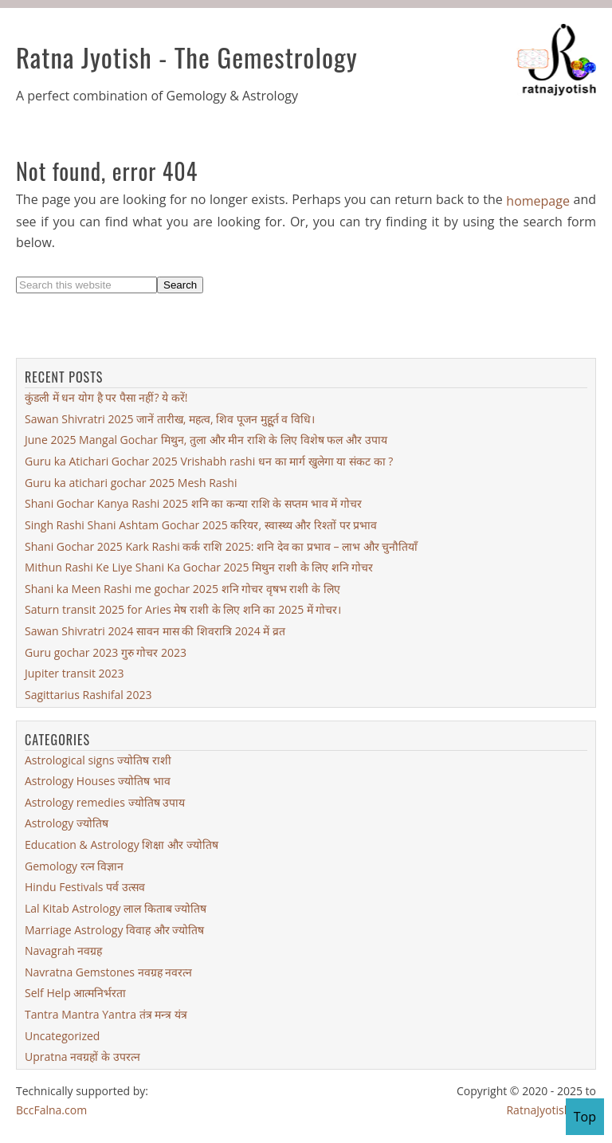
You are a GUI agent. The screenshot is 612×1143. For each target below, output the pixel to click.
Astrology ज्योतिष (66, 823)
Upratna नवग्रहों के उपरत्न (82, 1056)
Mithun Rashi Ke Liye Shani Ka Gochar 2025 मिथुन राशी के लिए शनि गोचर (199, 567)
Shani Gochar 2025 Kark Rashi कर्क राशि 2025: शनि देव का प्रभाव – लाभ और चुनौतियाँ (221, 545)
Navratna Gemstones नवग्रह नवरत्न (108, 972)
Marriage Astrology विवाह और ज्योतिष (114, 929)
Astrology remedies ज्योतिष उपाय (105, 802)
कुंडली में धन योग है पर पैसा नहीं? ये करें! (106, 397)
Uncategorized (62, 1035)
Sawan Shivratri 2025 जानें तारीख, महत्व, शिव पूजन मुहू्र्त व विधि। (170, 418)
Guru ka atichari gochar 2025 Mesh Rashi (131, 482)
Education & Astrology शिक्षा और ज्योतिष (121, 844)
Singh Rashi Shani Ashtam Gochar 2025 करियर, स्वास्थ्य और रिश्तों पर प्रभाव (201, 524)
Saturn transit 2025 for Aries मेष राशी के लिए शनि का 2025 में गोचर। (183, 609)
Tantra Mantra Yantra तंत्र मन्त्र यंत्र (106, 1014)
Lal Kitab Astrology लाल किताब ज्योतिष (115, 908)
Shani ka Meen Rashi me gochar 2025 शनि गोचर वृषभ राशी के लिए (182, 588)
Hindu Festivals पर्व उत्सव (85, 886)
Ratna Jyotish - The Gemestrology (187, 57)
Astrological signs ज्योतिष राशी (98, 759)
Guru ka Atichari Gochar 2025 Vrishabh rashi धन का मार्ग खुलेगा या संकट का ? (209, 461)
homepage (538, 201)
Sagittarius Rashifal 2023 (88, 694)
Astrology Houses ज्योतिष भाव (98, 780)
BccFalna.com (51, 1109)
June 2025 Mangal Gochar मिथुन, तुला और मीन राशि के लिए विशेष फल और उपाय (206, 439)
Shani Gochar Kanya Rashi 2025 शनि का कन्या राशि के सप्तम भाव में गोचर (193, 503)
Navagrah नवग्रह (63, 950)
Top (585, 1116)
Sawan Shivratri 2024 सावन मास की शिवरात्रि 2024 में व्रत (155, 630)
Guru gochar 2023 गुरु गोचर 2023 (105, 652)
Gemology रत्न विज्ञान (74, 866)
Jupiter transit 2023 (74, 673)
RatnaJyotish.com (551, 1109)
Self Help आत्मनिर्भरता (75, 992)
